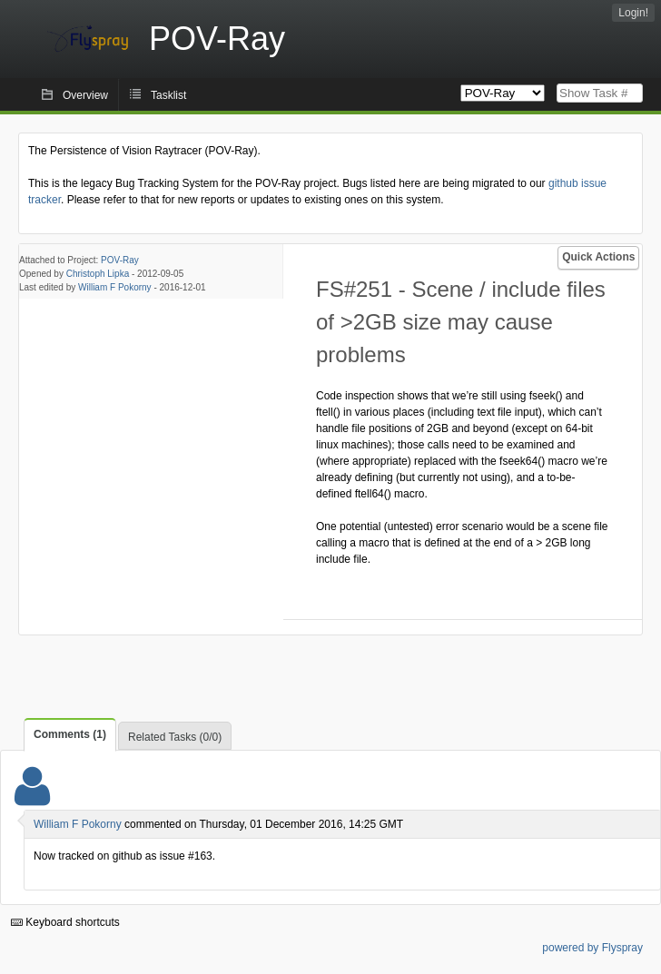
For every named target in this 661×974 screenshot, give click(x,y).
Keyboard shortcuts (65, 922)
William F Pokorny (115, 287)
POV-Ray (120, 260)
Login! (633, 12)
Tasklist (168, 95)
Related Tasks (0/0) (175, 737)
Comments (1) (70, 734)
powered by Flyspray (592, 947)
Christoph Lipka (97, 274)
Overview (85, 95)
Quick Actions (598, 257)
